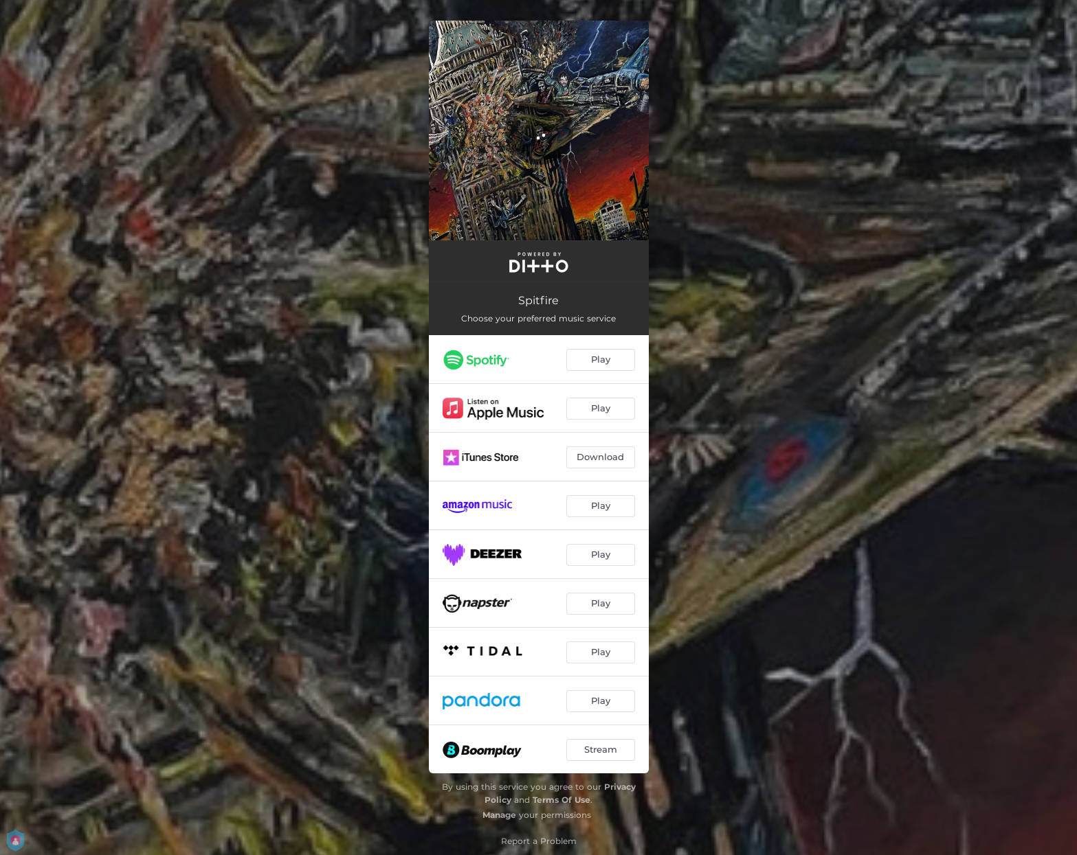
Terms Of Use (561, 800)
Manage (499, 815)
